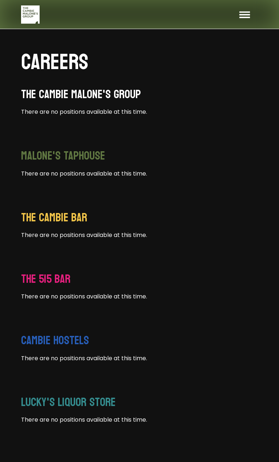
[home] (30, 14)
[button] (244, 14)
